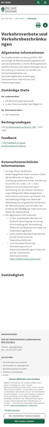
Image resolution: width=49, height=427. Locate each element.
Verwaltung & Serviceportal (15, 362)
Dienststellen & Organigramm (16, 365)
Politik (5, 375)
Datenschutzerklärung (18, 405)
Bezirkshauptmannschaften (15, 369)
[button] (12, 410)
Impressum (33, 405)
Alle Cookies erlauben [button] (24, 421)
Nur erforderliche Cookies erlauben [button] (24, 416)
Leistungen (31, 18)
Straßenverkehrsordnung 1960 (21, 127)
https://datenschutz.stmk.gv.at (25, 259)
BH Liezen (19, 18)
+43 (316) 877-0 (15, 347)
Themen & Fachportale (13, 372)
